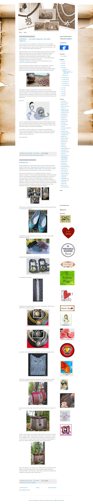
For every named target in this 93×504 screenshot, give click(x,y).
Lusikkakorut (64, 134)
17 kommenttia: (36, 480)
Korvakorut (63, 131)
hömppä (63, 117)
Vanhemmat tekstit (52, 487)
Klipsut (25, 482)
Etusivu (20, 32)
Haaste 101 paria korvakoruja (65, 110)
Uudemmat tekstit (23, 487)
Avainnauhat (64, 102)
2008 (62, 95)
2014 (62, 65)
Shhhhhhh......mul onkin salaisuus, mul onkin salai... (67, 72)
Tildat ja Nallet (64, 173)
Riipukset (41, 155)
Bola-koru (26, 155)
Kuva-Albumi (64, 56)
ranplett (51, 500)
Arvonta (62, 101)
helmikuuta (65, 83)
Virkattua (63, 181)
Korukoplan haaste (65, 128)
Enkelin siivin (64, 106)
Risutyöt (63, 163)
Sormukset (63, 170)
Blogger (62, 500)
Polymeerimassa (64, 148)
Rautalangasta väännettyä (64, 157)
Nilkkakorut (63, 141)
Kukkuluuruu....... (25, 162)
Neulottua (63, 139)
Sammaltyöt (63, 164)
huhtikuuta (65, 81)
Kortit (62, 126)
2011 (62, 89)
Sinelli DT (63, 168)
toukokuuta (65, 79)
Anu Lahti (61, 44)
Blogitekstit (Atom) (26, 490)
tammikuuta (65, 85)
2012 (62, 87)
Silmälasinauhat (64, 166)
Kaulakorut (63, 121)
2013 (62, 67)
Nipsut (29, 482)
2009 (62, 93)
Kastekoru (63, 119)
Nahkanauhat (64, 138)
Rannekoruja (64, 155)
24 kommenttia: (36, 153)
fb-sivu (43, 168)
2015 (62, 63)
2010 (62, 91)
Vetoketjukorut (64, 180)
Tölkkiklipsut (33, 482)
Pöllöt (62, 153)
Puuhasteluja (64, 151)
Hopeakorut (31, 155)
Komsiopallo (36, 155)
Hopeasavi (63, 114)
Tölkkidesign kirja (34, 167)
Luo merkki (62, 50)
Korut (62, 129)
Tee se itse (63, 171)
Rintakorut (63, 161)
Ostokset (63, 146)
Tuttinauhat (63, 175)
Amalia (25, 32)
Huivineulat (63, 116)
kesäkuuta (65, 77)
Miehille (62, 136)
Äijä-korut (63, 185)
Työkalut (63, 176)
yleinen (62, 183)
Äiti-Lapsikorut (64, 187)
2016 (62, 61)
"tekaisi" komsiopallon (24, 62)
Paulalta (27, 61)
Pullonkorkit (63, 150)
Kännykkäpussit (64, 133)
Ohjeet (62, 145)
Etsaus (62, 108)
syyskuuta (65, 69)
